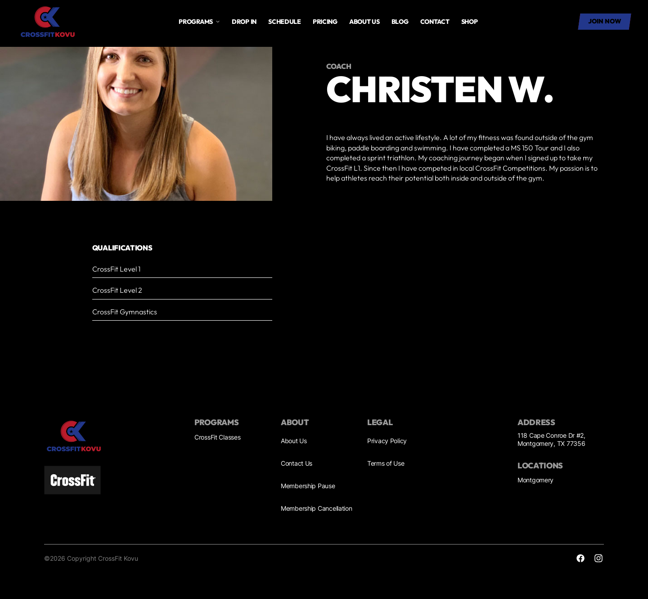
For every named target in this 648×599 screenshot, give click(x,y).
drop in (244, 22)
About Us (294, 441)
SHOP (469, 22)
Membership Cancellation (316, 508)
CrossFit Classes (217, 437)
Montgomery (536, 480)
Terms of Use (386, 463)
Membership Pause (308, 486)
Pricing (325, 22)
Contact (435, 22)
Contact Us (296, 463)
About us (364, 22)
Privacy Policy (387, 441)
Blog (400, 22)
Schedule (284, 22)
